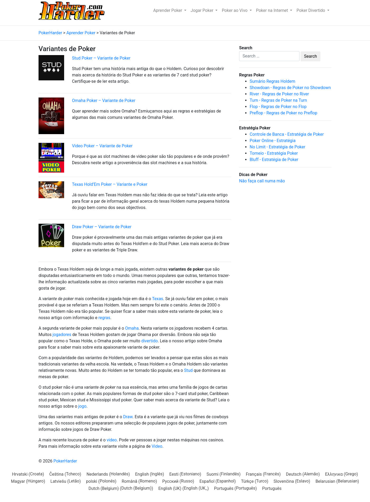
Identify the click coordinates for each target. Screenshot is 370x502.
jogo (82, 406)
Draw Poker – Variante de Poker (101, 226)
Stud (188, 370)
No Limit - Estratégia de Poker (277, 146)
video (112, 439)
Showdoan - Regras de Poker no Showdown (290, 87)
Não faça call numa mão (262, 180)
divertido (149, 340)
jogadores (62, 334)
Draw (127, 416)
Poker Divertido (311, 10)
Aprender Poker (168, 10)
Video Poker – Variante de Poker (102, 145)
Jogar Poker (202, 10)
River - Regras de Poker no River (279, 93)
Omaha (132, 328)
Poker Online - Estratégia (273, 140)
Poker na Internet (272, 10)
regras (104, 317)
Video (156, 446)
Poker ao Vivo (235, 10)
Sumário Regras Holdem (272, 81)
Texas (157, 298)
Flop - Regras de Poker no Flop (278, 106)
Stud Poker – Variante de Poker (101, 58)
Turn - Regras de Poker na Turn (278, 100)
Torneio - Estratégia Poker (274, 153)
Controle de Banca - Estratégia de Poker (287, 134)
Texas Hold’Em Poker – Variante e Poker (110, 184)
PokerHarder (65, 461)
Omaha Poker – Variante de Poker (103, 100)
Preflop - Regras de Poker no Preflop (283, 112)
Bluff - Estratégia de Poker (274, 159)
